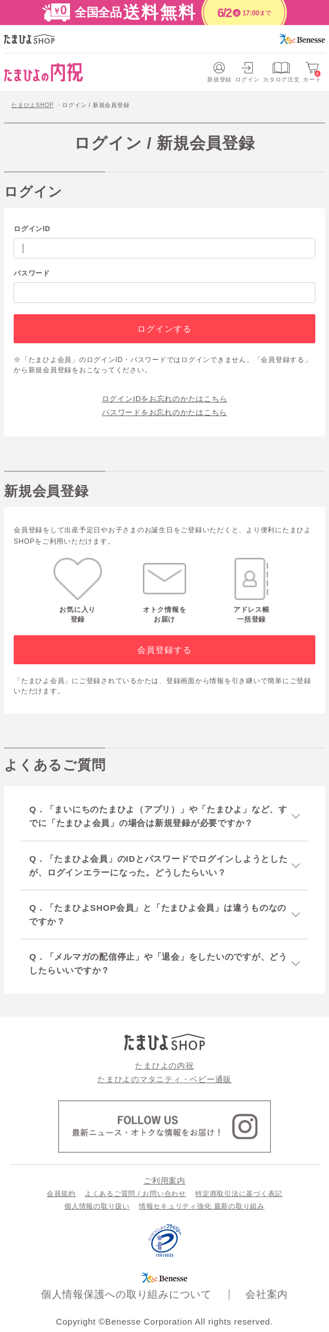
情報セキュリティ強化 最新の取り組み (202, 1206)
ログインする (164, 329)
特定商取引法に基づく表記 (238, 1194)
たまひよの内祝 (164, 1065)
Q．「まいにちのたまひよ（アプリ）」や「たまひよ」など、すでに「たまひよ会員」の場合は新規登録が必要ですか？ (158, 816)
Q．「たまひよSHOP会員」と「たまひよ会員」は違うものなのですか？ (157, 914)
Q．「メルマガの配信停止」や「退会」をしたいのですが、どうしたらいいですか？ (158, 963)
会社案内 (266, 1294)
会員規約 (61, 1194)
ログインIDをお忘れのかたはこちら (165, 398)
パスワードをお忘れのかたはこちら (164, 412)
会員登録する (164, 650)
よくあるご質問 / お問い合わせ (135, 1194)
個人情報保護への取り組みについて (126, 1294)
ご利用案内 (164, 1180)
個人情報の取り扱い (97, 1206)
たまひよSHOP (32, 105)
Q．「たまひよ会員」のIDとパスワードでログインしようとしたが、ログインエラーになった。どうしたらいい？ (158, 865)
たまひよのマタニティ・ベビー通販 (164, 1079)
